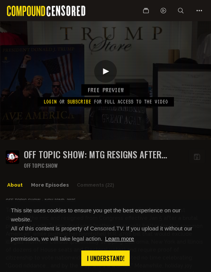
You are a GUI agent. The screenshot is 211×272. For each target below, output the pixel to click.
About (15, 185)
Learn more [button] (119, 238)
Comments (95, 185)
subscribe (79, 102)
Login (50, 102)
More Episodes (50, 185)
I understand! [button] (105, 258)
